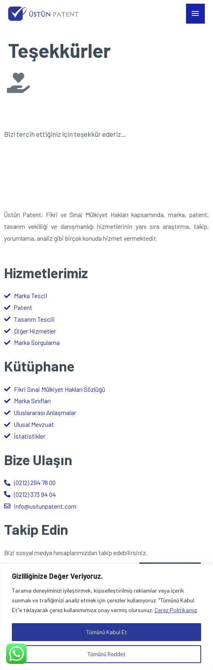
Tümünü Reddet (106, 653)
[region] (106, 617)
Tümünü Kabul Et (106, 631)
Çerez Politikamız (176, 609)
